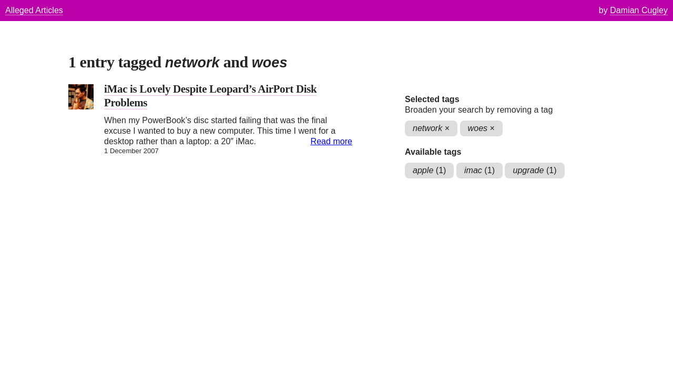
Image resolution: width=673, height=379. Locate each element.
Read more (331, 141)
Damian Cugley (639, 10)
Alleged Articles (34, 10)
